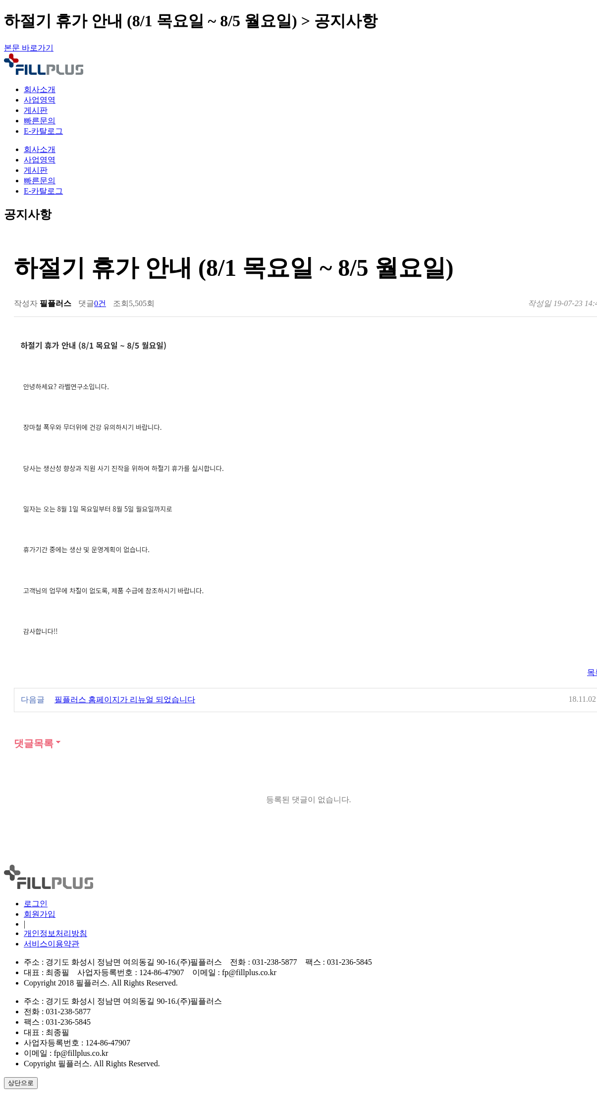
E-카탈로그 (43, 131)
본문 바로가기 (29, 48)
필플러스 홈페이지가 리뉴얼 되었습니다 (124, 699)
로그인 (36, 903)
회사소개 (39, 89)
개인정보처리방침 (55, 933)
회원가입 (39, 914)
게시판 (36, 110)
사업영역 (39, 100)
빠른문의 (39, 120)
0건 (100, 303)
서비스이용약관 (51, 943)
